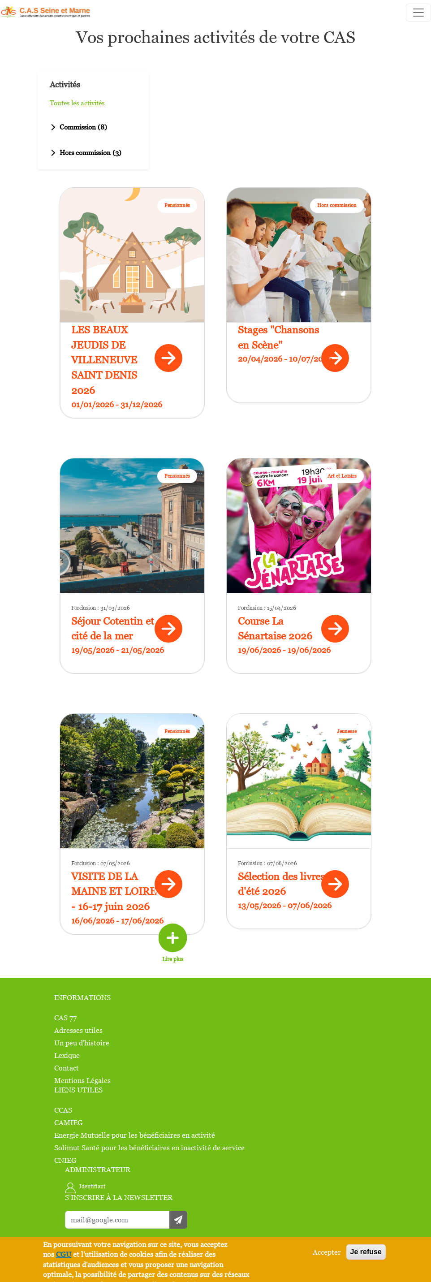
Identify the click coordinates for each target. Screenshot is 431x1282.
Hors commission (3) (85, 152)
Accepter (327, 1252)
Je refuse (366, 1252)
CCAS (63, 1110)
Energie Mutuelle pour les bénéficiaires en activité (134, 1135)
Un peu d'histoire (81, 1043)
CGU (63, 1254)
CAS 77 (65, 1018)
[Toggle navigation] (418, 13)
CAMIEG (68, 1122)
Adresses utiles (78, 1030)
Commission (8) (78, 127)
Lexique (67, 1055)
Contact (66, 1068)
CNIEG (65, 1160)
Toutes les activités (77, 103)
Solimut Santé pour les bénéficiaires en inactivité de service (149, 1148)
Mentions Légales (82, 1080)
